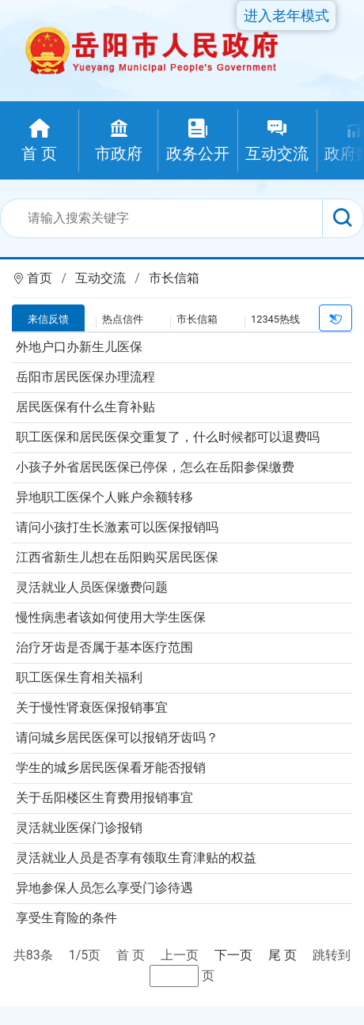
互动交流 (100, 278)
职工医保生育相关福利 (79, 677)
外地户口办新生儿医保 (79, 346)
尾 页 (282, 955)
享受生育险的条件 (66, 917)
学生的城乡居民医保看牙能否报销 (111, 767)
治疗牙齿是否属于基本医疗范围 (104, 647)
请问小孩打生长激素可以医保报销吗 (117, 527)
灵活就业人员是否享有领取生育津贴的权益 (136, 857)
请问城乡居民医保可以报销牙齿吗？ (117, 737)
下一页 (233, 955)
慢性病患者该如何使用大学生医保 (111, 617)
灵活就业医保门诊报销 (79, 827)
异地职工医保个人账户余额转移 (104, 497)
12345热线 (275, 319)
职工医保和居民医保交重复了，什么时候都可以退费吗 (168, 436)
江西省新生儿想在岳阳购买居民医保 (117, 557)
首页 (39, 278)
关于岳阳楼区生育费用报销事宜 (104, 797)
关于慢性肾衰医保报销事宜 (92, 707)
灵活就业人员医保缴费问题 (92, 587)
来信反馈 (48, 319)
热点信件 (122, 319)
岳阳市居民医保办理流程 (85, 376)
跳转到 (332, 955)
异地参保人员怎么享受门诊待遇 (104, 887)
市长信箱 (174, 278)
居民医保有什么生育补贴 (85, 406)
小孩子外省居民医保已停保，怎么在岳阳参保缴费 (155, 467)
